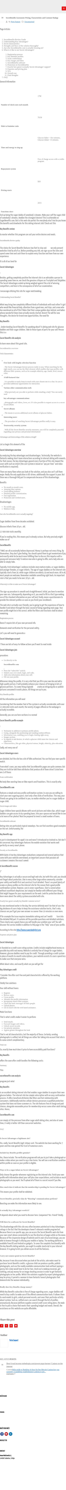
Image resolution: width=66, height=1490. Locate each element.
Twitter (6, 1325)
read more (10, 1374)
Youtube (6, 1434)
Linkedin (10, 1434)
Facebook (1, 1325)
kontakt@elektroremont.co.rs (9, 1466)
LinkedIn (11, 1325)
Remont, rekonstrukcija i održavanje (11, 1403)
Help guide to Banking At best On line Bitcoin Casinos (32, 1370)
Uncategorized (29, 22)
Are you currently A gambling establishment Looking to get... (32, 1371)
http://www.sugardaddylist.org (29, 930)
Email (16, 1325)
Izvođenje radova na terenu (8, 1406)
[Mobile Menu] (64, 8)
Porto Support (15, 22)
